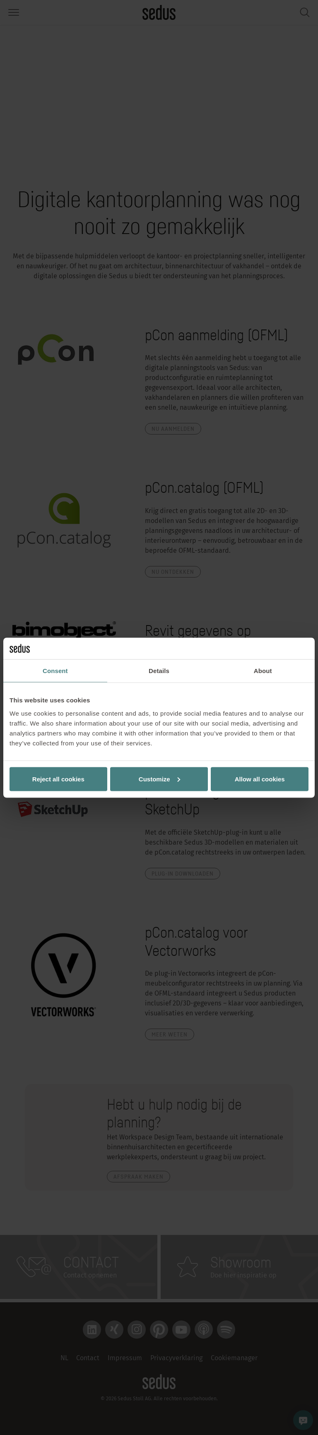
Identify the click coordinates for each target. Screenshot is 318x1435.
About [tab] (263, 670)
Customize (159, 778)
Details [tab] (159, 670)
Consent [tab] (55, 670)
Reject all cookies (58, 778)
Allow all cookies (260, 778)
